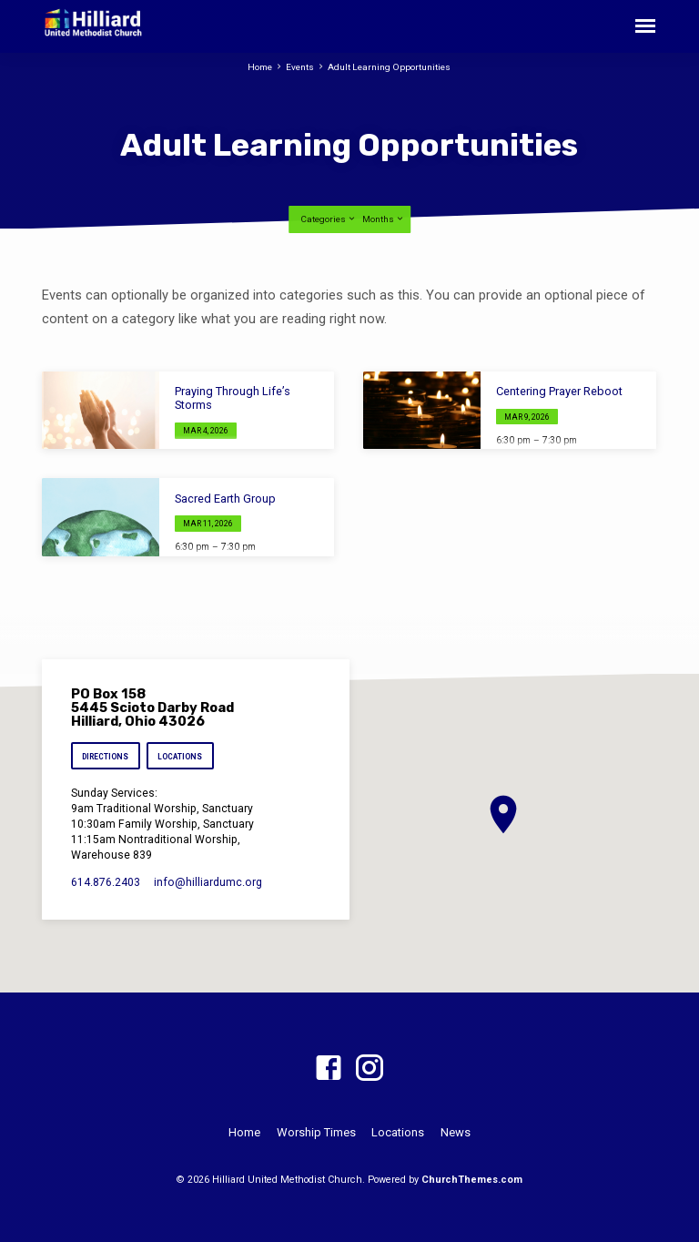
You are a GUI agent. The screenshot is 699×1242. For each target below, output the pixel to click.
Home (260, 67)
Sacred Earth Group (225, 498)
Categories (328, 219)
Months (383, 219)
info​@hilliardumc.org (208, 882)
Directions (105, 756)
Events (300, 67)
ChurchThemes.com (471, 1180)
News (456, 1132)
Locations (180, 756)
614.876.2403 (105, 882)
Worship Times (316, 1132)
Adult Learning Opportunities (389, 67)
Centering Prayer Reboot (559, 391)
